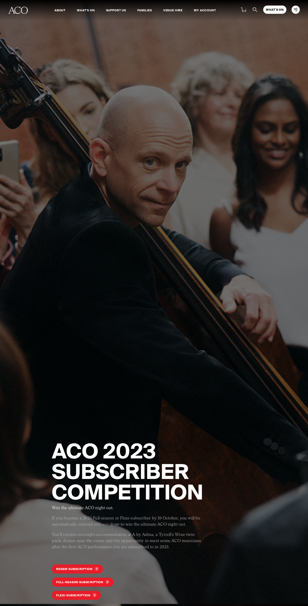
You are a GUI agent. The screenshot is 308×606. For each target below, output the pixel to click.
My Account (205, 10)
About (60, 10)
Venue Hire (173, 10)
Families (144, 10)
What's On (86, 10)
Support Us (116, 10)
